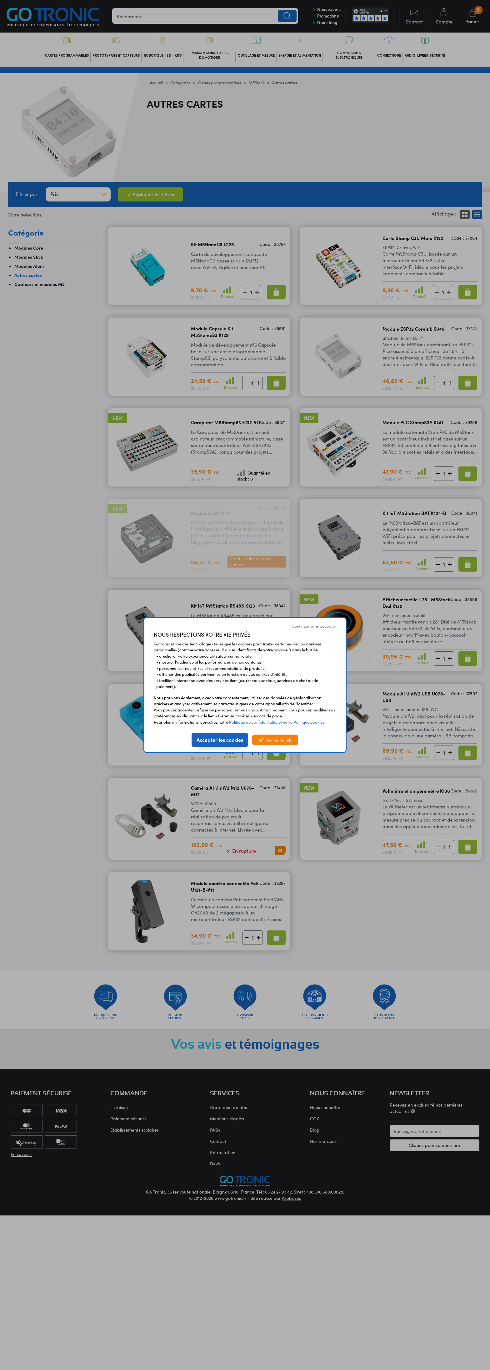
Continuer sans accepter (314, 626)
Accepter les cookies (220, 739)
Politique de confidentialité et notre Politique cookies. (277, 722)
